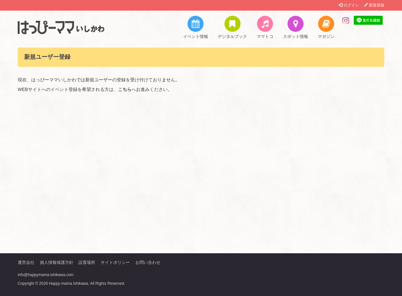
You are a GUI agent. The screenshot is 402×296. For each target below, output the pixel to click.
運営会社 (26, 262)
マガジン (326, 27)
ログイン (349, 5)
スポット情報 (295, 27)
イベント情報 (195, 27)
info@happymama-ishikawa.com (46, 275)
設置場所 (86, 262)
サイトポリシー (115, 262)
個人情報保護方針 (56, 262)
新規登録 (374, 5)
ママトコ (265, 27)
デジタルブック (232, 27)
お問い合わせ (147, 262)
